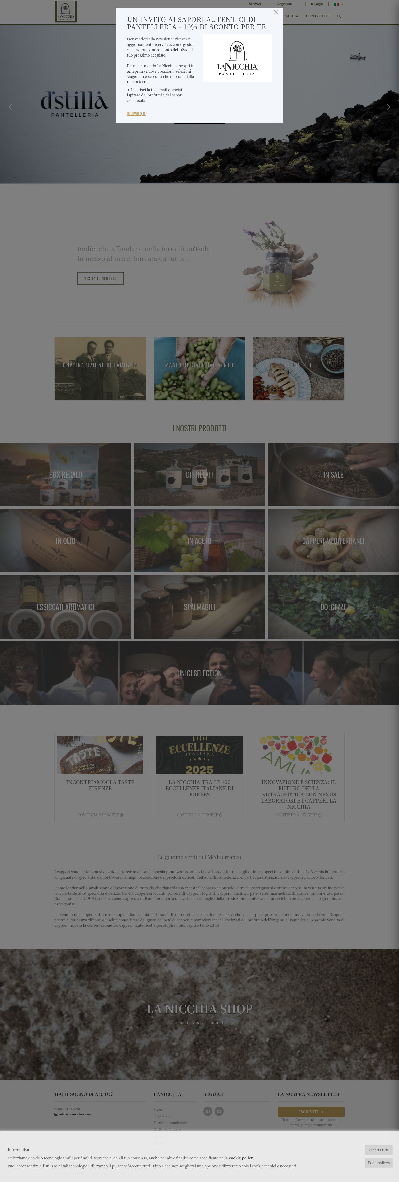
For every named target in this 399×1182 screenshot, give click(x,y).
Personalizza (379, 1162)
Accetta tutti (378, 1149)
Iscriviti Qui (137, 113)
